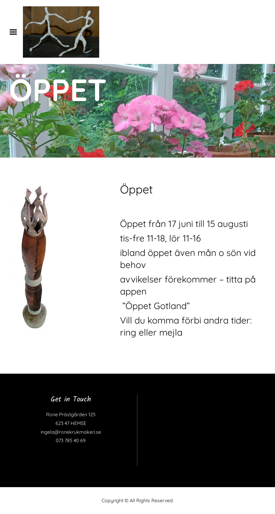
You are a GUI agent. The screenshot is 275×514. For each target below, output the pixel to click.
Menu (15, 32)
